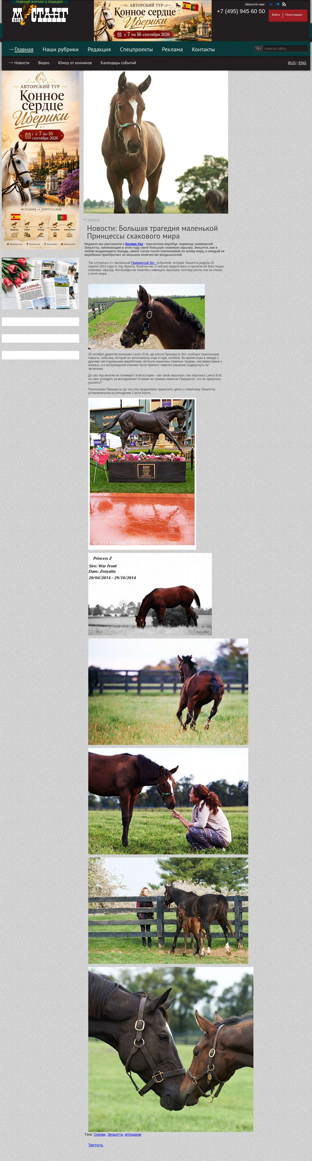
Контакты (203, 49)
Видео (43, 62)
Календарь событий (118, 62)
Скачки (99, 1134)
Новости (21, 62)
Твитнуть (95, 1145)
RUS (292, 63)
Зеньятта (115, 1134)
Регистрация (293, 14)
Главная (24, 49)
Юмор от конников (75, 62)
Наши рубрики (61, 49)
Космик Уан (134, 244)
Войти (276, 14)
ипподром (133, 1134)
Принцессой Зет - (144, 263)
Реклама (172, 49)
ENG (302, 63)
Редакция (99, 49)
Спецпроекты (136, 49)
